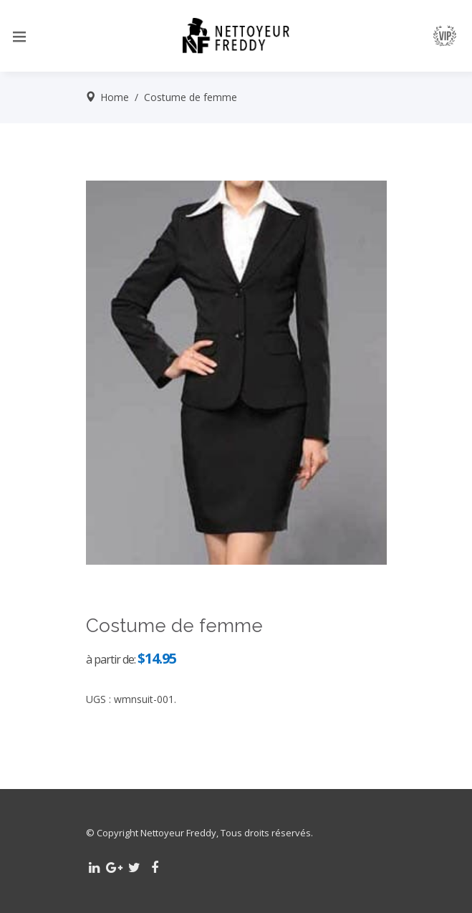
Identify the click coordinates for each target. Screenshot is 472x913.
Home (114, 97)
